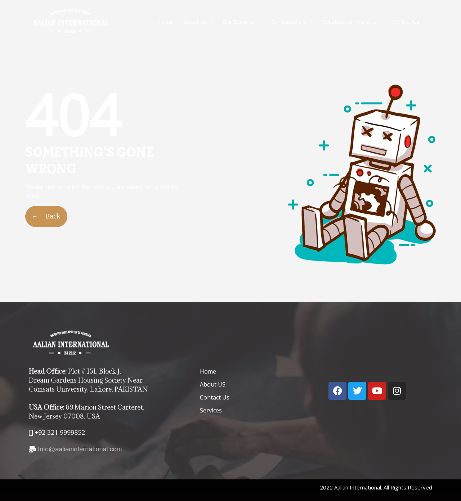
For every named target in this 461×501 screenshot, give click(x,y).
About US (212, 384)
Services (211, 410)
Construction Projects (349, 21)
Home (165, 21)
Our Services (239, 21)
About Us (195, 21)
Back (46, 216)
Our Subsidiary (288, 21)
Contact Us (406, 21)
